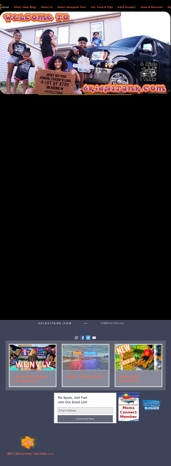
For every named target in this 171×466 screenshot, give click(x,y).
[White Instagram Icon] (76, 338)
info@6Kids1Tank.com (112, 323)
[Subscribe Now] (85, 418)
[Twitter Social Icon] (88, 338)
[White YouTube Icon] (94, 338)
